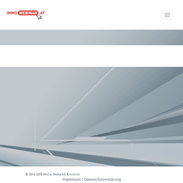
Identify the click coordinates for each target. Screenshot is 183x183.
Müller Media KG (54, 174)
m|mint (75, 174)
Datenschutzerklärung (102, 179)
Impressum (71, 179)
